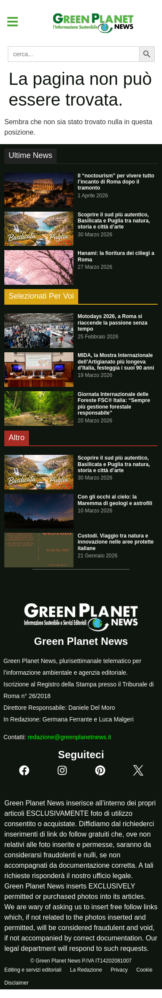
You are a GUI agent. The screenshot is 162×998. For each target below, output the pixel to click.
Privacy (119, 970)
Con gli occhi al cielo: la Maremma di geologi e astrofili (115, 500)
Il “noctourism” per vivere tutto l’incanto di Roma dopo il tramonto (116, 182)
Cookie (144, 970)
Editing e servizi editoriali (32, 970)
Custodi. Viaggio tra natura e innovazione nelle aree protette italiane (116, 542)
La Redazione (86, 970)
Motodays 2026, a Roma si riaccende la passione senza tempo (112, 322)
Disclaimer (16, 983)
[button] (9, 22)
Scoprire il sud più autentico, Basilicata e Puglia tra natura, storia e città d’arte (114, 221)
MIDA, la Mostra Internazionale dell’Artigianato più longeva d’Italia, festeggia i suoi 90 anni (116, 361)
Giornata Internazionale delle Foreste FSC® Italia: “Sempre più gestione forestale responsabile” (114, 403)
